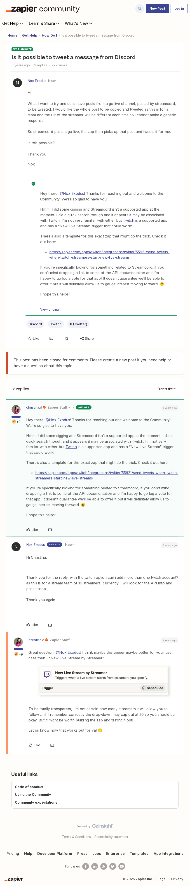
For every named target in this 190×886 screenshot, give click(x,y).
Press (82, 853)
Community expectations (36, 802)
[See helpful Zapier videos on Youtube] (121, 866)
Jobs (96, 853)
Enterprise (115, 853)
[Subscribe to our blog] (103, 866)
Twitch (128, 220)
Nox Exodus (37, 81)
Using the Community (33, 794)
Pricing (13, 853)
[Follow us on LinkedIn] (94, 866)
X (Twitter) (78, 324)
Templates (139, 853)
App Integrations (168, 853)
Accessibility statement (111, 837)
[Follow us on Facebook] (85, 866)
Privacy (177, 879)
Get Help (13, 23)
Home (12, 35)
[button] (157, 8)
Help (28, 853)
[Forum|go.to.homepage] (44, 8)
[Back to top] (184, 830)
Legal (162, 879)
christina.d (34, 407)
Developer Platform (54, 853)
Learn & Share (44, 23)
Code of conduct (29, 787)
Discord (35, 324)
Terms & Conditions (76, 837)
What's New (79, 23)
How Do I (49, 35)
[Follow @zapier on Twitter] (112, 866)
